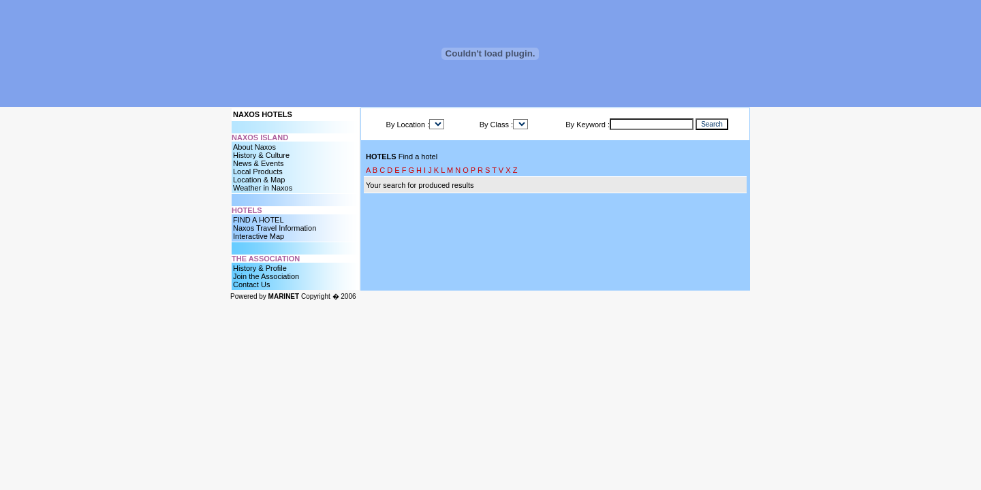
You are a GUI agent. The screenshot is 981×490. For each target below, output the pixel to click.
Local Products (258, 171)
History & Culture (261, 155)
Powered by (264, 296)
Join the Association (266, 276)
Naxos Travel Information (274, 228)
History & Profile (260, 268)
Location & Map (259, 180)
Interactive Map (258, 236)
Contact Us (251, 284)
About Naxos (254, 147)
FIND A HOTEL (258, 220)
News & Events (258, 163)
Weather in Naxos (262, 188)
